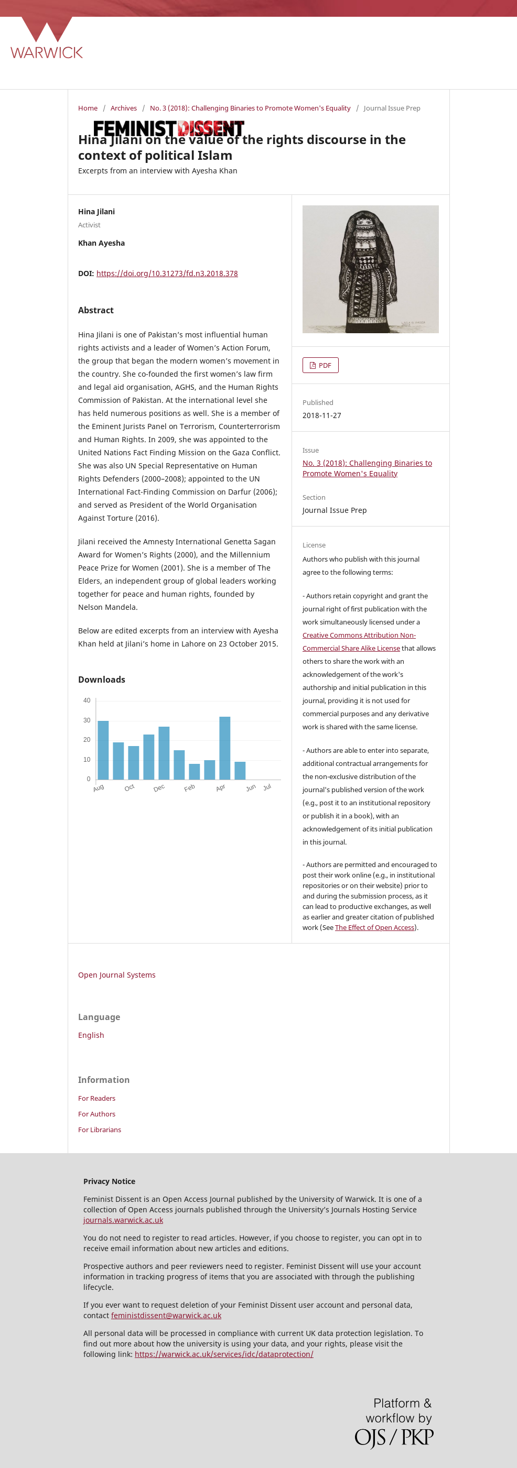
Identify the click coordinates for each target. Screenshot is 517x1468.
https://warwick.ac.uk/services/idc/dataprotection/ (224, 1354)
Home (88, 108)
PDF (324, 365)
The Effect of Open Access (374, 927)
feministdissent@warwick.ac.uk (166, 1315)
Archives (124, 108)
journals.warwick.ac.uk (123, 1220)
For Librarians (99, 1129)
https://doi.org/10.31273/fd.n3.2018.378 (167, 273)
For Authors (96, 1114)
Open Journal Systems (117, 975)
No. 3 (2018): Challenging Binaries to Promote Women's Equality (250, 108)
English (91, 1035)
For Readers (96, 1098)
